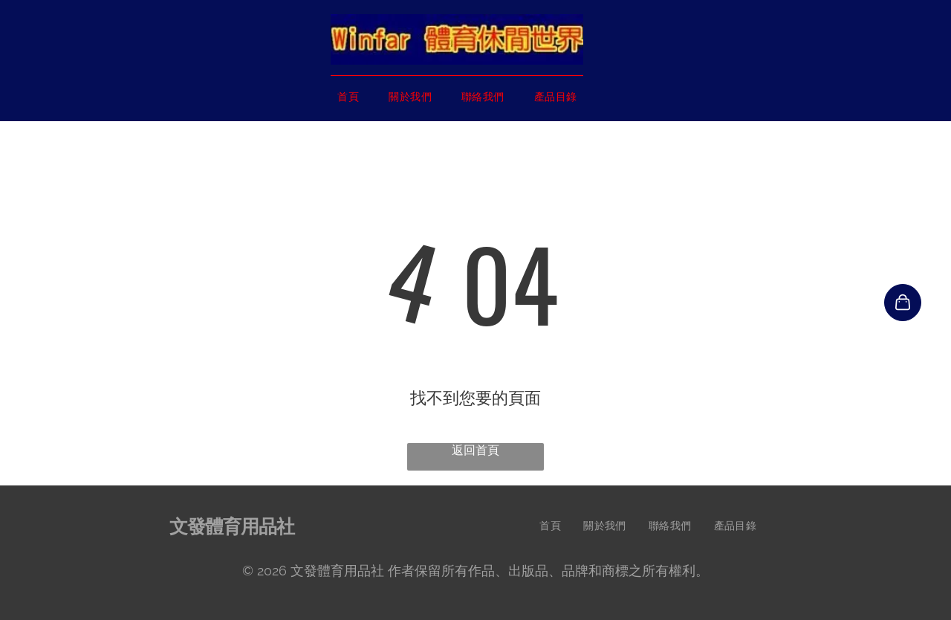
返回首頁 (475, 450)
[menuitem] (348, 97)
